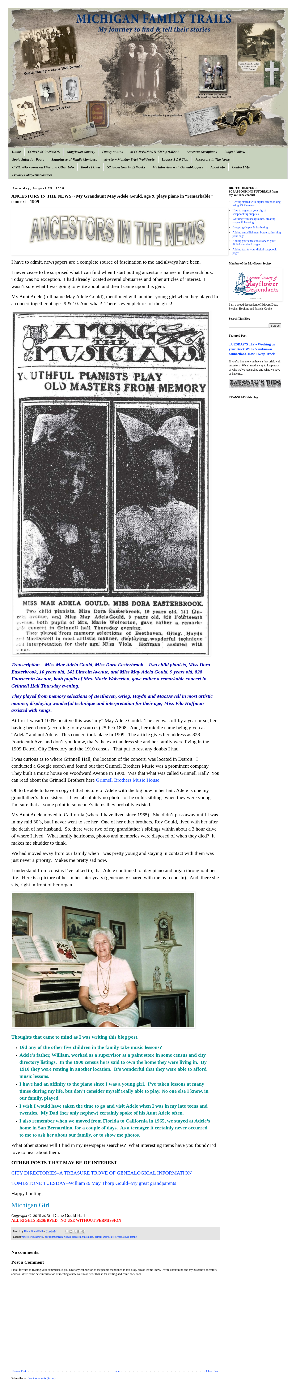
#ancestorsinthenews (32, 1236)
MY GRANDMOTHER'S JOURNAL (154, 152)
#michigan (87, 1236)
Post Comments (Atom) (41, 1378)
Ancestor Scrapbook (202, 152)
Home (16, 152)
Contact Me (241, 167)
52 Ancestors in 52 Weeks (126, 167)
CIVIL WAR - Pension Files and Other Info (43, 167)
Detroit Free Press (112, 1236)
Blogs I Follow (234, 152)
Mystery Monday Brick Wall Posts (129, 159)
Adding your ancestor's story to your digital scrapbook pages (254, 242)
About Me (217, 167)
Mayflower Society (81, 152)
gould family (130, 1236)
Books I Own (90, 167)
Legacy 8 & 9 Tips (175, 159)
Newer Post (19, 1371)
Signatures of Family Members (74, 159)
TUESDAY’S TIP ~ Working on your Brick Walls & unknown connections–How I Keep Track (252, 349)
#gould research (72, 1236)
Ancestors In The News (212, 159)
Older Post (212, 1371)
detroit (98, 1236)
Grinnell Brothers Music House (127, 780)
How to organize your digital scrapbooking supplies (250, 212)
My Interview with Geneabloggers (178, 167)
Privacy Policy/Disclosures (32, 175)
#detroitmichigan (54, 1236)
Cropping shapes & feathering (250, 227)
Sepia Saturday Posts (28, 159)
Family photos (112, 152)
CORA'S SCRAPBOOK (44, 152)
